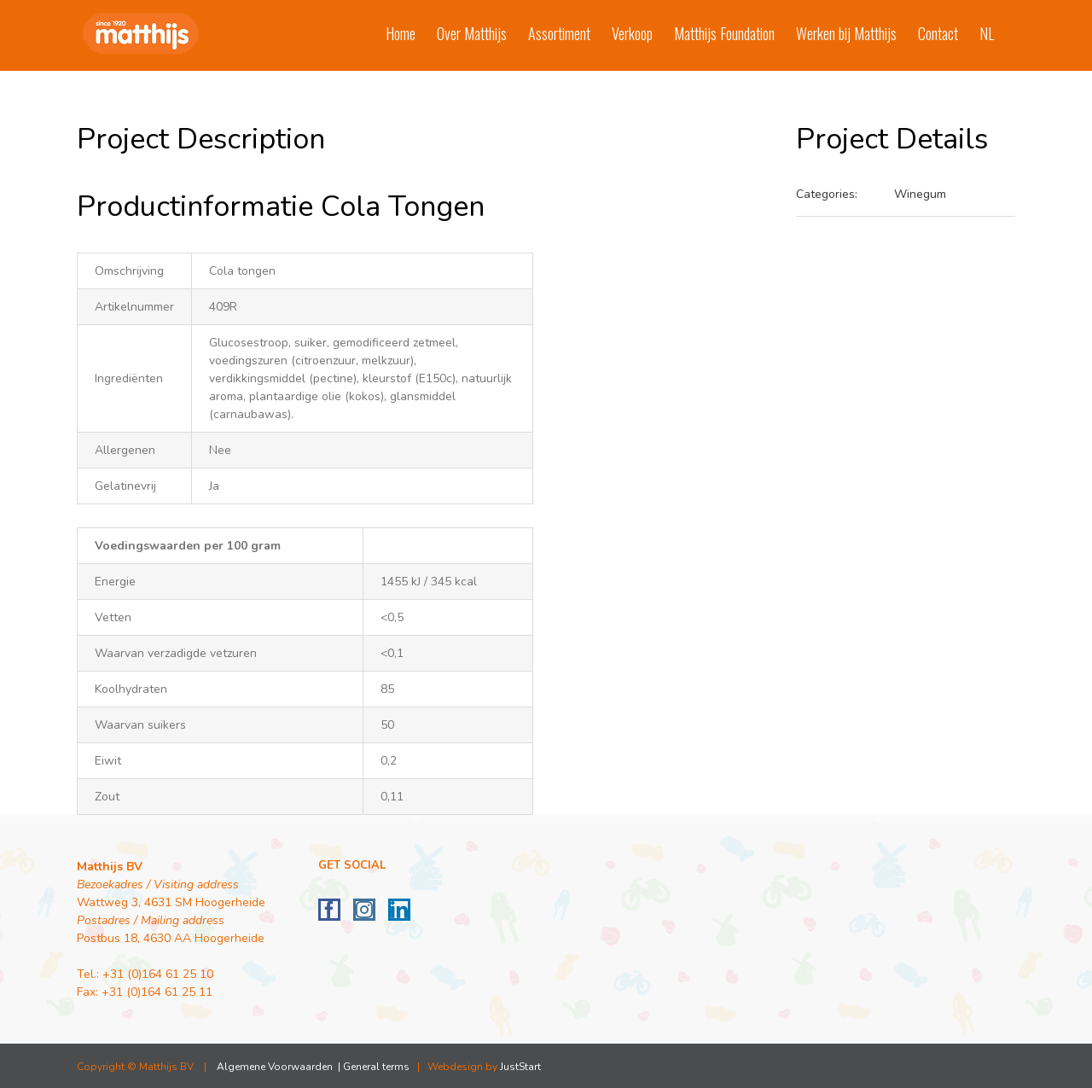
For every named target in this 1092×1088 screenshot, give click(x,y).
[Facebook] (329, 910)
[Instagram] (364, 910)
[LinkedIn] (399, 910)
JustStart (520, 1066)
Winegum (920, 194)
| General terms (372, 1066)
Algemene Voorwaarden (275, 1066)
